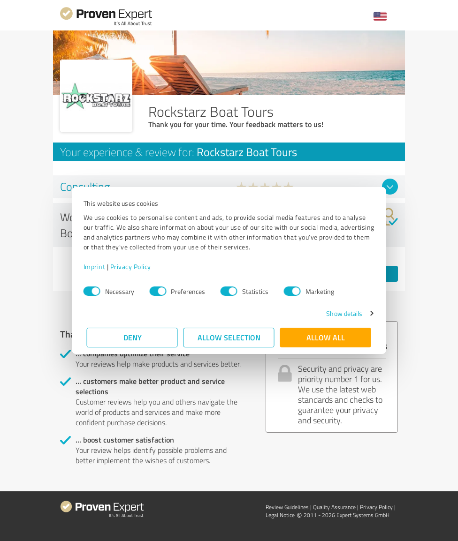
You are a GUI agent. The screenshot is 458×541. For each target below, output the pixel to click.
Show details (341, 313)
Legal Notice (280, 515)
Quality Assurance (334, 507)
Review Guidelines (287, 507)
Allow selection (229, 337)
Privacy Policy (134, 266)
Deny (132, 337)
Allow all (325, 337)
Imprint (98, 266)
